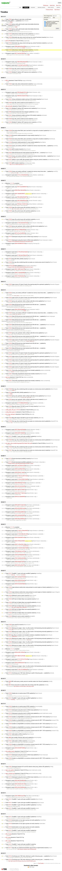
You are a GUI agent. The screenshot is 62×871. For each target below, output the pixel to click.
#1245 (11, 22)
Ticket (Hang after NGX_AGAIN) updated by (19, 392)
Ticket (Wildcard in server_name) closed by (19, 595)
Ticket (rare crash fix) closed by (17, 624)
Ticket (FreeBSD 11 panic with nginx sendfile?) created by (19, 844)
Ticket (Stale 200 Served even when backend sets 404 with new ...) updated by (24, 305)
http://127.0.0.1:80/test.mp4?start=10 (16, 164)
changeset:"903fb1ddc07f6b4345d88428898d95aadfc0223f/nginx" (20, 267)
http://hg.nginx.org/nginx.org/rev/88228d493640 (26, 849)
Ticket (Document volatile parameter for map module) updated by (24, 142)
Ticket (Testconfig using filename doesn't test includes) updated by (27, 370)
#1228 (11, 393)
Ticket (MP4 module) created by (19, 163)
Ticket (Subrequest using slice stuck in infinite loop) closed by (25, 236)
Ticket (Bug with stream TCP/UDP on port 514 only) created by (23, 417)
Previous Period (49, 9)
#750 (16, 27)
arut (11, 422)
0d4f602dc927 (14, 636)
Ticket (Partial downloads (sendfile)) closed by (20, 458)
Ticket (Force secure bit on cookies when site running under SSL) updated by (26, 684)
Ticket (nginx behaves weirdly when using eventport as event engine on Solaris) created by (31, 592)
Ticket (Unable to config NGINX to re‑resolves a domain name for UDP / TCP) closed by (30, 716)
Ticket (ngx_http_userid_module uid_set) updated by (20, 68)
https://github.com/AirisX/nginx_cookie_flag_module (23, 686)
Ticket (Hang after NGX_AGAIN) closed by (19, 258)
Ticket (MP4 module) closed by (17, 149)
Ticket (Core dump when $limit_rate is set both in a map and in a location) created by (29, 138)
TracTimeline (41, 863)
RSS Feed (31, 867)
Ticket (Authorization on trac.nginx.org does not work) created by (21, 827)
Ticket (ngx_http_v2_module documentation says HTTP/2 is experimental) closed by (27, 847)
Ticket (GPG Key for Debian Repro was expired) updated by (22, 602)
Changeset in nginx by (22, 46)
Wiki (20, 7)
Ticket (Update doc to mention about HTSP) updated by (22, 693)
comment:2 (23, 574)
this (9, 682)
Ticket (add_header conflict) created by (19, 741)
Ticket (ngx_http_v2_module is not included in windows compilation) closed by (27, 635)
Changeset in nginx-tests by (23, 65)
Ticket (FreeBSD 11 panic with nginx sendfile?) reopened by (23, 802)
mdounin (12, 371)
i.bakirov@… (13, 574)
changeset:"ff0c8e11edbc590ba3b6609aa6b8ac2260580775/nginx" (20, 463)
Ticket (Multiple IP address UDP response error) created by (22, 122)
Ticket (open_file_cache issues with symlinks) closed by (22, 207)
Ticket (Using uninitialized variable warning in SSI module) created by (25, 115)
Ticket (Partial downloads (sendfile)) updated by (24, 462)
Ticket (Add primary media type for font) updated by (21, 33)
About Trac (58, 5)
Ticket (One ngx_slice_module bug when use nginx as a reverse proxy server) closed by (30, 262)
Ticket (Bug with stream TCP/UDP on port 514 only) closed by (24, 406)
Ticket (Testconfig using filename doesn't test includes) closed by (25, 373)
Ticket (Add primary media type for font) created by (21, 50)
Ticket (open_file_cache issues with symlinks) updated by (22, 211)
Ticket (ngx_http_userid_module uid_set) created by (20, 118)
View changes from (52, 15)
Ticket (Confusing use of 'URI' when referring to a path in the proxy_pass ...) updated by (28, 673)
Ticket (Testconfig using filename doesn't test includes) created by (27, 380)
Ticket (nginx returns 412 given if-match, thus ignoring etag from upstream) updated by (31, 284)
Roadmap (33, 7)
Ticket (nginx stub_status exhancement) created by (23, 84)
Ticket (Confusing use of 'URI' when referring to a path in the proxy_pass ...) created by (28, 859)
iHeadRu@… (13, 699)
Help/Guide (52, 5)
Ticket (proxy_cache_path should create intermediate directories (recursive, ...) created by (20, 29)
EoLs (16, 535)
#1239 (23, 47)
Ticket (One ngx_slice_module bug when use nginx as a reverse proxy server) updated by (30, 389)
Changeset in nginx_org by (23, 61)
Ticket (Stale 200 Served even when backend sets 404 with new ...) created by (23, 349)
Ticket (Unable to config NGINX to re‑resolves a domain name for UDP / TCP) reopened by (31, 720)
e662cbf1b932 (25, 545)
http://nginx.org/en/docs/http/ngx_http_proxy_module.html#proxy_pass (21, 860)
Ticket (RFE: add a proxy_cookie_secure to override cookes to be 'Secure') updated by (28, 681)
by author (51, 19)
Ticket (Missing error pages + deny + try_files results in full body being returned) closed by (30, 645)
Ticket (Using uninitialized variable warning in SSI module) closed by (25, 99)
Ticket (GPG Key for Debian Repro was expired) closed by (21, 599)
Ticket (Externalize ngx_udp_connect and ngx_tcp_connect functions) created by (28, 43)
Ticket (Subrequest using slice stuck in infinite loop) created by (27, 777)
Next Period (57, 9)
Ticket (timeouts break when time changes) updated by (21, 111)
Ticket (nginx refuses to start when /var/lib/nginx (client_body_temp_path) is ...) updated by (16, 20)
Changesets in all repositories (52, 21)
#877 (28, 54)
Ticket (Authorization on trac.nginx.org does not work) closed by (24, 823)
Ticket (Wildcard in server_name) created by (19, 616)
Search (58, 7)
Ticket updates (48, 25)
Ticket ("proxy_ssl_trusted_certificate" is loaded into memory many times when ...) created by (30, 312)
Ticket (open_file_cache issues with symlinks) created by (21, 219)
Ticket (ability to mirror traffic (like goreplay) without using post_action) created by (31, 159)
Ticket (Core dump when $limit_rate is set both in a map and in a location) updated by (29, 130)
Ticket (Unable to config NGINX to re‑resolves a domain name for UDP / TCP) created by (30, 758)
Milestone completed (11, 183)
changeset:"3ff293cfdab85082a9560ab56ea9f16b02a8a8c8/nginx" (20, 241)
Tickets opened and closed (51, 23)
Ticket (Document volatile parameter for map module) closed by (24, 135)
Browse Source (41, 7)
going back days (49, 17)
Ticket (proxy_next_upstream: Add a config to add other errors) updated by (25, 226)
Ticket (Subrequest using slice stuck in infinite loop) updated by (28, 240)
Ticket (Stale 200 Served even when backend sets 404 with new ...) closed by (27, 152)
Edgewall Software (15, 869)
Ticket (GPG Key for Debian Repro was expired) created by (22, 612)
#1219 (24, 310)
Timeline (26, 7)
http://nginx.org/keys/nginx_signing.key (19, 607)
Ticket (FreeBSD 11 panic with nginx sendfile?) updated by (22, 436)
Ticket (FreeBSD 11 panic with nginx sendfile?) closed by (22, 799)
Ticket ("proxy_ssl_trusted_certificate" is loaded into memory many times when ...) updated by (30, 145)
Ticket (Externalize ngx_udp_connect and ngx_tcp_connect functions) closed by (28, 37)
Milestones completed (50, 22)
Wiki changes (48, 26)
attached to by (16, 40)
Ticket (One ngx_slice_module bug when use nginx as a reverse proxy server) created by (30, 446)
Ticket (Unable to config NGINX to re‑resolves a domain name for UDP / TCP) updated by (30, 727)
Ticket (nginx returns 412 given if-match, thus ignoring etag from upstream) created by (31, 366)
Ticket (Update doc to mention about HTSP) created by (23, 706)
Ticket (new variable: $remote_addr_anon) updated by (22, 737)
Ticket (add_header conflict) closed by (18, 734)
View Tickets (51, 7)
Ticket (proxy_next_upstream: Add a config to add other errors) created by (25, 399)
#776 (13, 390)
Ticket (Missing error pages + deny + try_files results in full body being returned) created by (30, 666)
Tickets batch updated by (20, 265)
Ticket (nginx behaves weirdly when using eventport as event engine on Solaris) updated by (31, 587)
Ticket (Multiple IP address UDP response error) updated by (22, 72)
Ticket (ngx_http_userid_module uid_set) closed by (21, 102)
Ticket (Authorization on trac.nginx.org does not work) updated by (24, 820)
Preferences (45, 5)
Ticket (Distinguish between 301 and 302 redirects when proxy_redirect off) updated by (28, 766)
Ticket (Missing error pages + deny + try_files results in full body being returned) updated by (31, 628)
